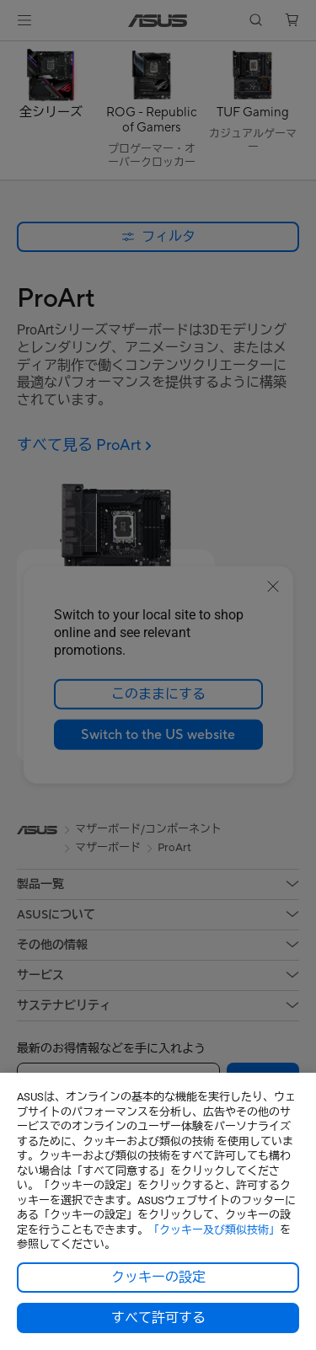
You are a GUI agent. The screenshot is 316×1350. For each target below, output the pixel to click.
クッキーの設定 (158, 1277)
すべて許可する (158, 1318)
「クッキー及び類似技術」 (214, 1230)
